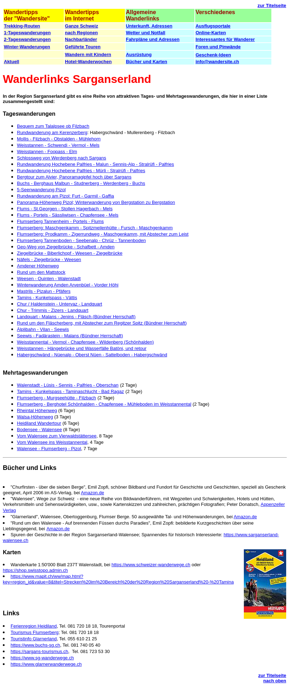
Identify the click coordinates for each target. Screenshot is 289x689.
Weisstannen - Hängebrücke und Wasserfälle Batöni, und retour (81, 348)
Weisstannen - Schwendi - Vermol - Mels (58, 145)
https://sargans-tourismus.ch (39, 651)
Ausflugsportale (212, 26)
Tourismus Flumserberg (35, 632)
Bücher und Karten (146, 61)
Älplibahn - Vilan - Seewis (43, 329)
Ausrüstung (139, 54)
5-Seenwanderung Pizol (41, 189)
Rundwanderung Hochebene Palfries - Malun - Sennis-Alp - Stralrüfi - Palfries (95, 164)
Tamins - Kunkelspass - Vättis (47, 297)
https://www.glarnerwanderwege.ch (46, 664)
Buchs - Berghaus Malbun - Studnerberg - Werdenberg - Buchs (81, 183)
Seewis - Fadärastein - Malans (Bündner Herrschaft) (70, 335)
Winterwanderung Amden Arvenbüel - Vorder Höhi (68, 285)
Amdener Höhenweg (38, 265)
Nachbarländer (81, 39)
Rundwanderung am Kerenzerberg (52, 132)
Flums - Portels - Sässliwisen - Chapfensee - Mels (68, 215)
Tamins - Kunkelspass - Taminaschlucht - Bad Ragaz (70, 391)
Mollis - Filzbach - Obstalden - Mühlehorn (59, 138)
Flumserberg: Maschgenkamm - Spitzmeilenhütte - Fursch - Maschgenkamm (95, 227)
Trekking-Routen (22, 26)
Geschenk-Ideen (213, 55)
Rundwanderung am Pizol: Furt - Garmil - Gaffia (65, 196)
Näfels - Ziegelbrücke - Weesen (49, 259)
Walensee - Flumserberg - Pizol (49, 448)
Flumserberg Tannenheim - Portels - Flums (60, 221)
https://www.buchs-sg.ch (35, 645)
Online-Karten (210, 32)
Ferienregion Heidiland (34, 626)
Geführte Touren (83, 46)
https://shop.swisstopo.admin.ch (35, 570)
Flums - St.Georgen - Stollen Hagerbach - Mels (65, 208)
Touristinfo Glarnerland (34, 638)
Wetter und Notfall (145, 32)
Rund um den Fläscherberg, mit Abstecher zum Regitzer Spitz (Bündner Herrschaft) (102, 323)
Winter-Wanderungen (27, 46)
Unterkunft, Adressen (149, 26)
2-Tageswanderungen (27, 39)
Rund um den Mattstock (41, 272)
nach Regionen (81, 32)
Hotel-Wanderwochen (88, 61)
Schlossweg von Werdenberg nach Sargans (61, 158)
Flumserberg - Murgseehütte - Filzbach (56, 397)
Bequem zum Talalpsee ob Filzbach (53, 126)
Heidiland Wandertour (39, 423)
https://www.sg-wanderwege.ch (42, 657)
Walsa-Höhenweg (35, 416)
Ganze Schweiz (81, 26)
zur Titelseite (272, 5)
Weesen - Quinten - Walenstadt (49, 278)
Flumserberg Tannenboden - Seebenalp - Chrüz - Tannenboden (81, 240)
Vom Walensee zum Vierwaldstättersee (56, 436)
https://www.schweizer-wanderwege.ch (151, 564)
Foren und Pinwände (218, 46)
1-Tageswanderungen (27, 32)
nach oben (274, 680)
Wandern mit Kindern (88, 54)
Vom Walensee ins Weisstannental (52, 442)
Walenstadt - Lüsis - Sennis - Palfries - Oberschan (68, 385)
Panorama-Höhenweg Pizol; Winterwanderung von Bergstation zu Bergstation (96, 202)
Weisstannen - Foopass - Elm (47, 151)
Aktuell (11, 61)
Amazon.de (92, 492)
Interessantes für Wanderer (225, 39)
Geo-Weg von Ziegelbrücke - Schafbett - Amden (66, 246)
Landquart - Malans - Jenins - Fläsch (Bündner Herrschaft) (76, 316)
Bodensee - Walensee (39, 429)
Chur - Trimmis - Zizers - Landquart (52, 310)
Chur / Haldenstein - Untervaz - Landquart (59, 304)
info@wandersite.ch (217, 61)
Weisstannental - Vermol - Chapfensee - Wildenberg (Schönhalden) (85, 342)
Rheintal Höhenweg (37, 410)
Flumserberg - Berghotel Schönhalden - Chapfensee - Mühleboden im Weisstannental (104, 404)
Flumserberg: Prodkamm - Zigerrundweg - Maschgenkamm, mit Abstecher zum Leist (102, 234)
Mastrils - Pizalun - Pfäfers (44, 291)
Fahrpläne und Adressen (153, 39)
